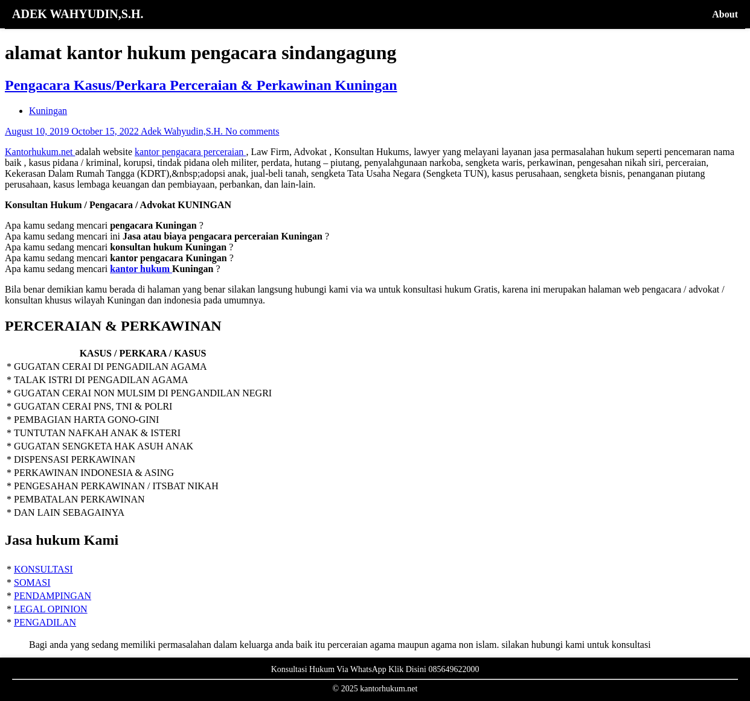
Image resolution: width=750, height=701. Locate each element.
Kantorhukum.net (40, 152)
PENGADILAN (45, 622)
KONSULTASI (43, 569)
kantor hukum (141, 269)
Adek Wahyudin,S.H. (183, 131)
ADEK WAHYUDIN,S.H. (77, 14)
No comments (252, 131)
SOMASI (32, 582)
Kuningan (48, 111)
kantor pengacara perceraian (190, 152)
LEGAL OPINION (51, 609)
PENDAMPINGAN (52, 596)
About (725, 14)
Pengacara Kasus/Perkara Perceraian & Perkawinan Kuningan (201, 85)
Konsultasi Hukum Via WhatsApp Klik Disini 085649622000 (375, 669)
